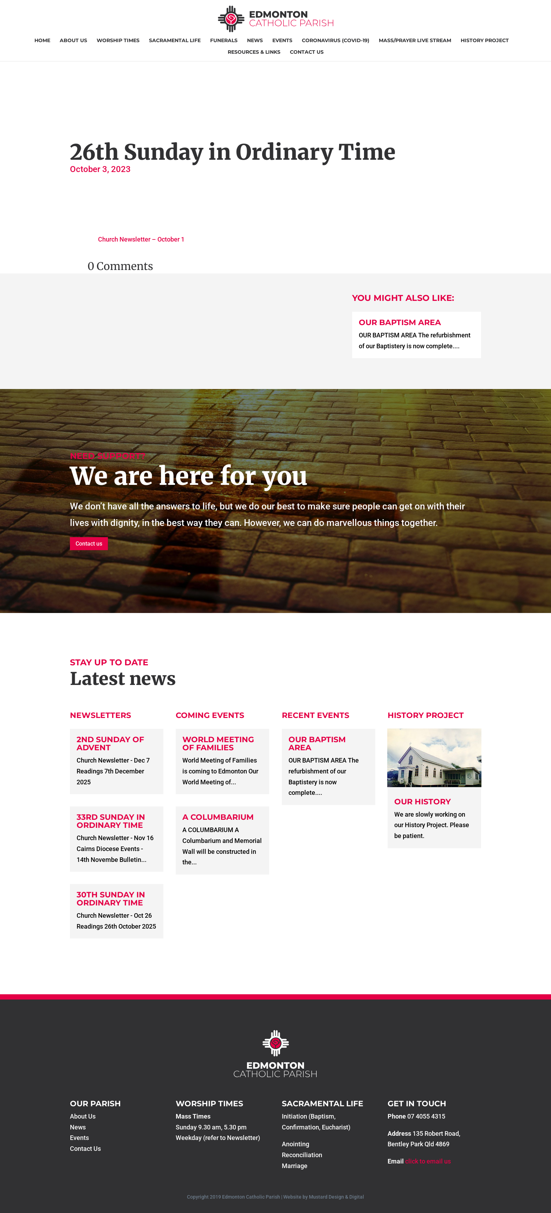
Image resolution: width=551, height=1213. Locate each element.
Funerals (224, 41)
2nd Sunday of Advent (110, 743)
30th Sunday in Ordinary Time (111, 899)
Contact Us (307, 52)
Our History (422, 801)
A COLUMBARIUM (218, 817)
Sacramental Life (175, 41)
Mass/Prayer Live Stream (415, 41)
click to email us (428, 1161)
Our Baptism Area (400, 322)
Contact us (89, 543)
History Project (485, 41)
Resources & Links (254, 52)
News (255, 41)
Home (42, 41)
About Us (73, 41)
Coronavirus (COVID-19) (335, 41)
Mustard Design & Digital (336, 1197)
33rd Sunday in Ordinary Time (111, 821)
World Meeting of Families (218, 743)
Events (282, 41)
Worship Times (118, 41)
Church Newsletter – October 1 (141, 239)
